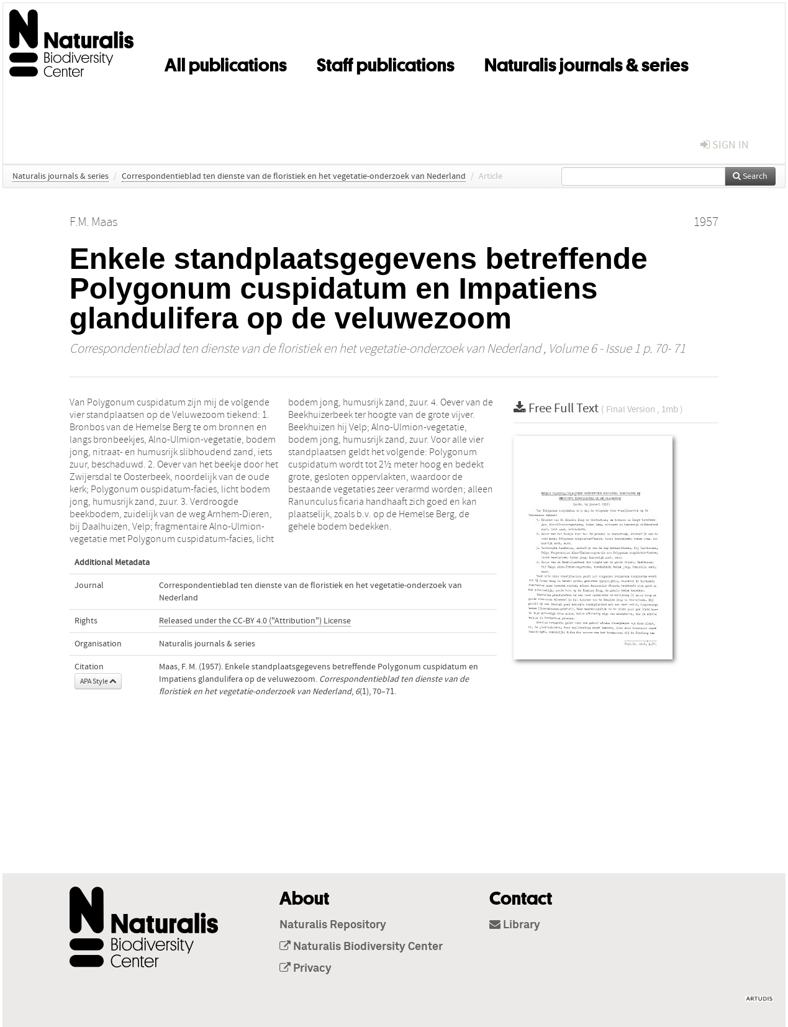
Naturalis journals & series (586, 63)
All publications (226, 63)
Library (514, 925)
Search (750, 176)
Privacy (305, 968)
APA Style (98, 681)
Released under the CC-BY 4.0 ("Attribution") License (255, 621)
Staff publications (386, 63)
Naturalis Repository (332, 925)
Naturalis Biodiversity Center (361, 946)
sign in (724, 145)
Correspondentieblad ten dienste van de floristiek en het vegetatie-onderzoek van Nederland (294, 176)
